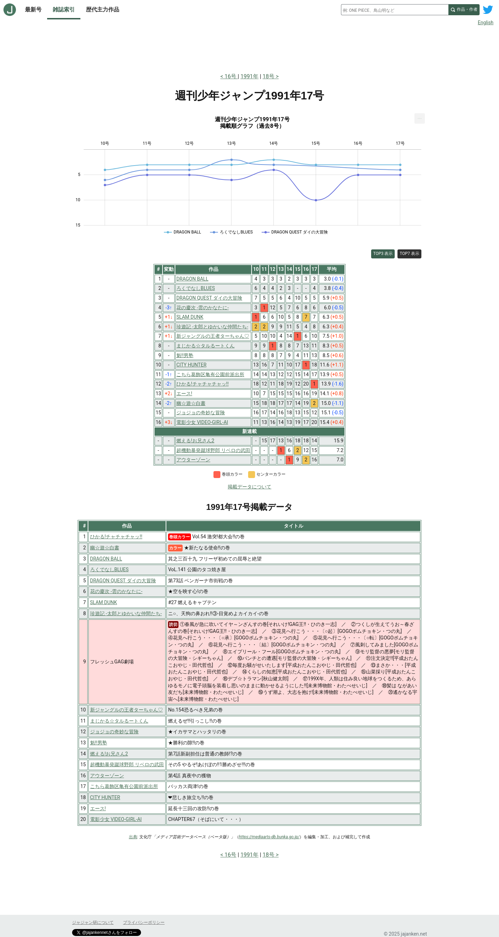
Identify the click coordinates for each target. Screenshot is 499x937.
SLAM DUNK (103, 602)
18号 (268, 76)
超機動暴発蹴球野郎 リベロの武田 (127, 764)
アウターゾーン (107, 775)
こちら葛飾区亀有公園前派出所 (124, 786)
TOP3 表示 (383, 253)
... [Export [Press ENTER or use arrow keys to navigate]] (420, 117)
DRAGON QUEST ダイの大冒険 (123, 580)
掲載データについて (249, 486)
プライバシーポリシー (144, 922)
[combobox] (394, 9)
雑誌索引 (64, 9)
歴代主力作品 (102, 9)
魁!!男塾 (98, 742)
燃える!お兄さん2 (109, 754)
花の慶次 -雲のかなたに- (116, 591)
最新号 (33, 9)
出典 (133, 836)
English (485, 22)
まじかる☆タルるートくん (119, 721)
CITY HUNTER (105, 797)
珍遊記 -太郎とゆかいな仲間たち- (126, 613)
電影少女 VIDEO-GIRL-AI (116, 819)
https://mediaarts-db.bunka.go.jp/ (269, 836)
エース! (98, 808)
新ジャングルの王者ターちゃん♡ (126, 710)
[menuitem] (419, 118)
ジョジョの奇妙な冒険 (114, 731)
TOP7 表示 (409, 253)
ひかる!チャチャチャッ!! (116, 536)
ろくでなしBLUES (109, 569)
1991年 (249, 76)
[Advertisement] (249, 47)
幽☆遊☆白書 (104, 547)
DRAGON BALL (106, 559)
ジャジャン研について (93, 922)
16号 (231, 76)
